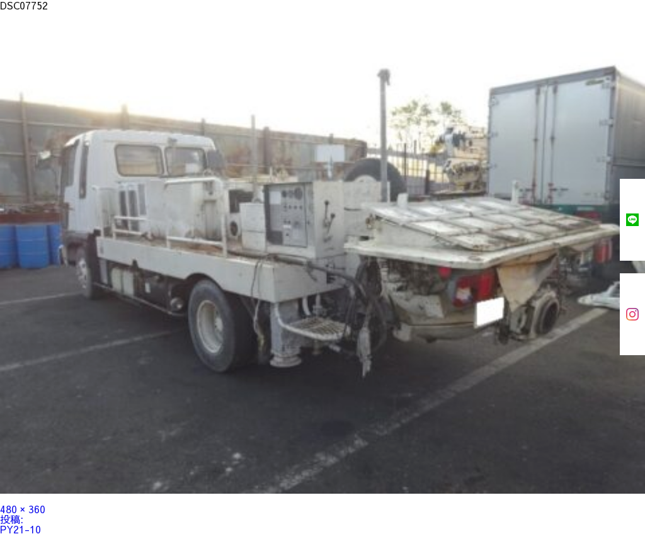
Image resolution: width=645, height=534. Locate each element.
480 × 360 (22, 509)
